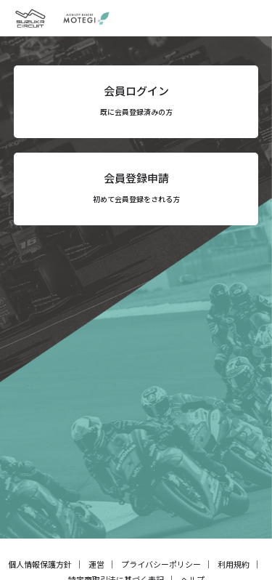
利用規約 (234, 564)
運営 (96, 564)
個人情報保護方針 (40, 564)
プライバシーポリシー (161, 564)
